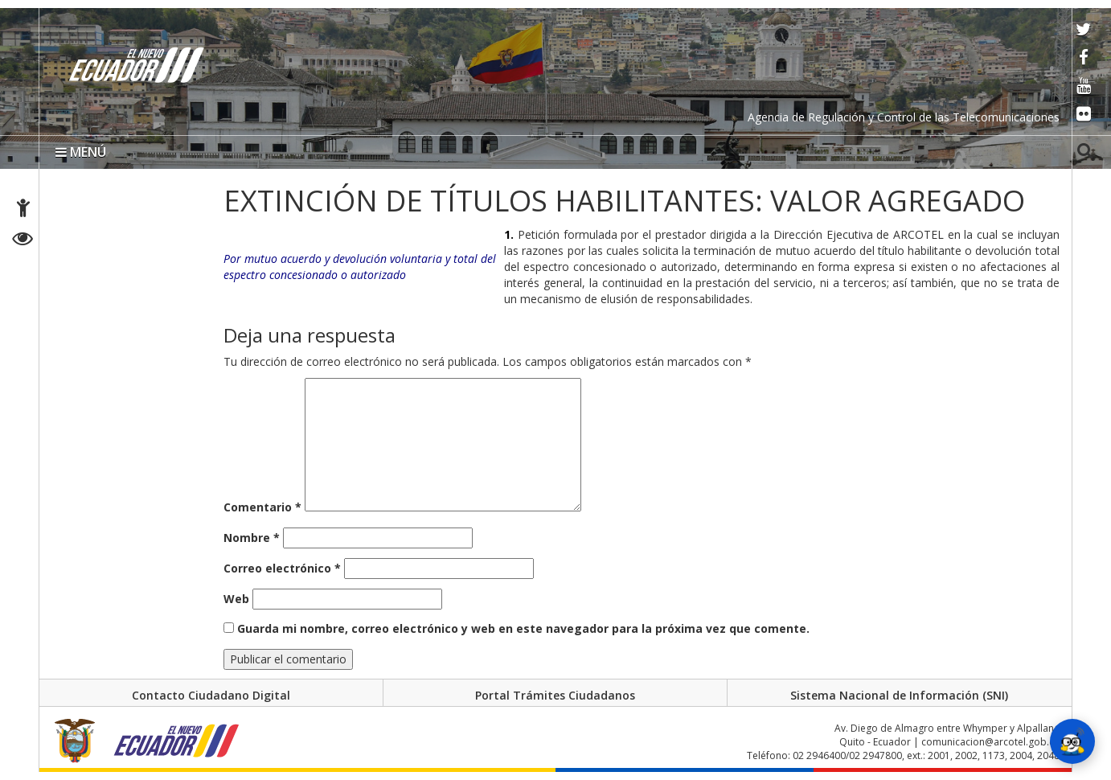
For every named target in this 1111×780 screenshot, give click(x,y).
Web (236, 598)
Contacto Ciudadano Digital (211, 695)
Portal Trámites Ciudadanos (555, 695)
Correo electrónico (282, 568)
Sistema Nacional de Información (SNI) (899, 695)
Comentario (262, 507)
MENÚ (80, 152)
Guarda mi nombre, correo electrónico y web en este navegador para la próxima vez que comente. (523, 628)
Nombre (251, 537)
